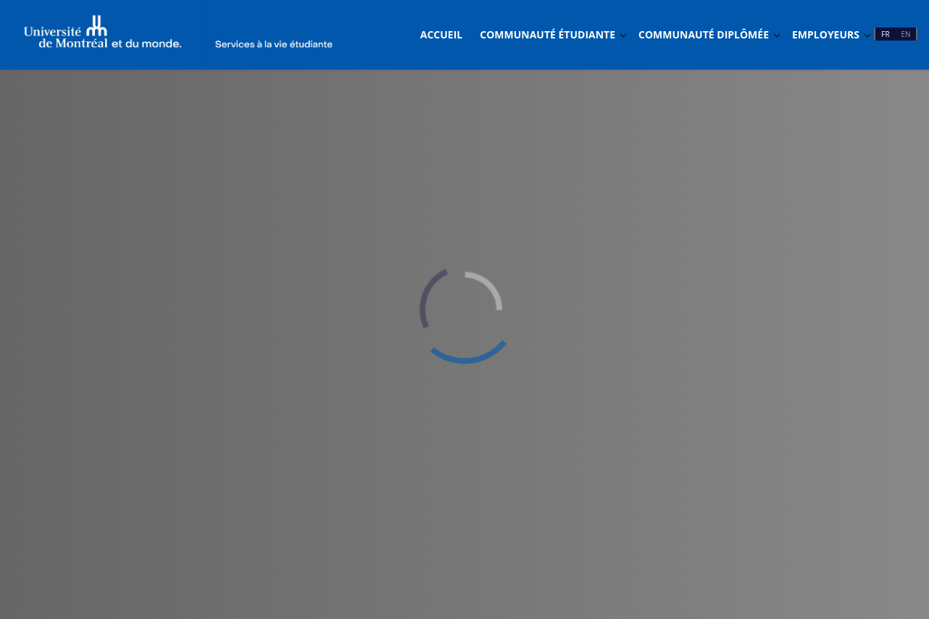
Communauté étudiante (547, 34)
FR (885, 34)
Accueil (441, 34)
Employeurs (825, 34)
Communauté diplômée (703, 34)
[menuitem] (441, 34)
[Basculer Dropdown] (623, 35)
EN (905, 34)
